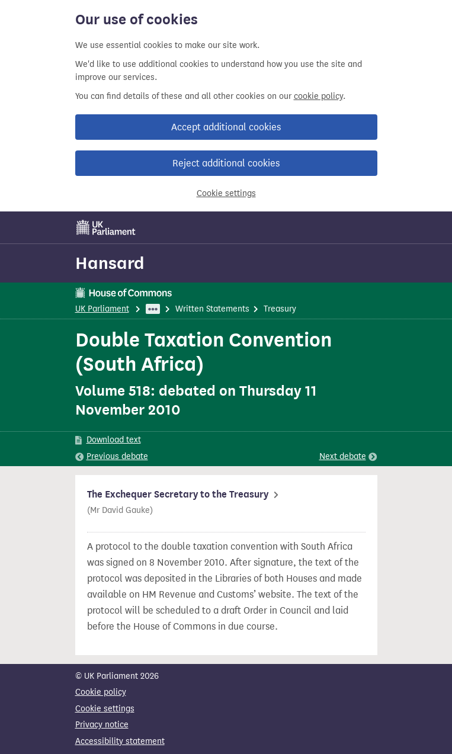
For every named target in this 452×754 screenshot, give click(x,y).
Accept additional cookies (226, 127)
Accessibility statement (120, 741)
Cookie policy (100, 692)
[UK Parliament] (106, 227)
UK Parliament (102, 309)
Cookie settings (226, 193)
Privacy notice (102, 725)
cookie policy (318, 96)
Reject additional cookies (226, 163)
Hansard (110, 263)
